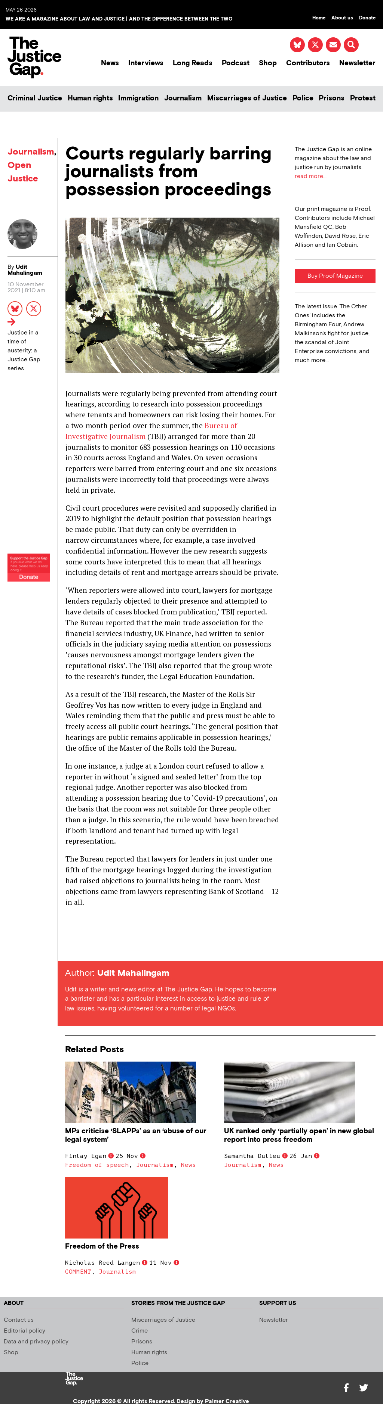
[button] (351, 44)
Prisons (331, 98)
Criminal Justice (34, 98)
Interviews (145, 63)
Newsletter (357, 63)
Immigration (138, 98)
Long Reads (192, 63)
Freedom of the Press (103, 1246)
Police (302, 98)
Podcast (235, 63)
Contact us (19, 1320)
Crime (139, 1331)
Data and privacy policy (36, 1342)
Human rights (90, 98)
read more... (311, 176)
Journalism (183, 98)
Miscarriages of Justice (247, 98)
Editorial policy (24, 1331)
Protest (363, 98)
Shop (268, 63)
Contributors (308, 63)
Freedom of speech (97, 1165)
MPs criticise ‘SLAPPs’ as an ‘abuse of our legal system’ (135, 1135)
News (110, 63)
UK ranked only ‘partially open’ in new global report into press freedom (299, 1135)
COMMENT (78, 1271)
